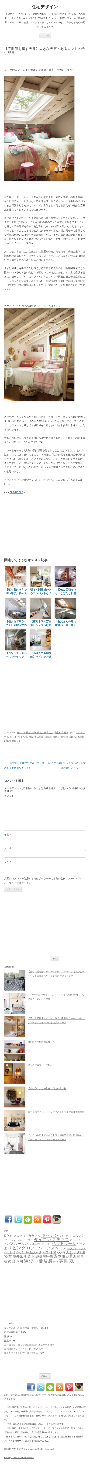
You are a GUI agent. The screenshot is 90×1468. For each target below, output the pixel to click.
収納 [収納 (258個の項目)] (61, 1252)
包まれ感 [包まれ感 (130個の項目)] (49, 1252)
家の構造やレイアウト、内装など (21, 1349)
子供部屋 (38, 736)
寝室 (47, 736)
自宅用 (64, 736)
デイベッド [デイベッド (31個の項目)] (75, 1240)
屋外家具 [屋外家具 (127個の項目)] (20, 1256)
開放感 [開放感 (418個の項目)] (46, 1261)
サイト (8, 861)
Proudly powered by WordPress (19, 1457)
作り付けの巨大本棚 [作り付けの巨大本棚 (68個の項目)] (28, 1252)
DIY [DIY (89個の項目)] (6, 1235)
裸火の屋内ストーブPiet (40, 1065)
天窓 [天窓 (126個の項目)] (69, 1252)
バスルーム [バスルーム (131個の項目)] (16, 1243)
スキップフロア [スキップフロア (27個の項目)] (18, 1240)
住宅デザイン (45, 6)
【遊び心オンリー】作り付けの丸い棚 (47, 1088)
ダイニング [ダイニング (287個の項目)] (45, 1239)
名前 (7, 834)
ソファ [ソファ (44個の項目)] (29, 1240)
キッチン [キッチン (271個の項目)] (50, 1235)
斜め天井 (55, 736)
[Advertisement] (45, 61)
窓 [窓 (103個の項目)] (9, 1261)
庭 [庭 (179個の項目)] (29, 1256)
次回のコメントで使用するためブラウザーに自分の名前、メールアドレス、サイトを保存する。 (43, 880)
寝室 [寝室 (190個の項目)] (8, 1256)
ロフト (13, 736)
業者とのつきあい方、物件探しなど (22, 1353)
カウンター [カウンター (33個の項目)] (22, 1236)
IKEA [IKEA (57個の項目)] (13, 1235)
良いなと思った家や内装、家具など (35, 732)
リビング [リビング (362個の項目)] (17, 1247)
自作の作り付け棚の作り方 (41, 1041)
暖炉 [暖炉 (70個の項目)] (46, 1256)
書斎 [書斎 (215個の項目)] (53, 1256)
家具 (6, 1340)
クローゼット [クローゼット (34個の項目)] (65, 1236)
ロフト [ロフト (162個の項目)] (32, 1248)
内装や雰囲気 (61, 732)
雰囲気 (72, 736)
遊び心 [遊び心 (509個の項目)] (31, 1261)
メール (8, 848)
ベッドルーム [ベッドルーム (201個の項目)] (64, 1243)
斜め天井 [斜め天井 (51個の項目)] (37, 1256)
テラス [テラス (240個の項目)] (62, 1239)
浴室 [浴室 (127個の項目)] (76, 1256)
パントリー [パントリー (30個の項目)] (46, 1244)
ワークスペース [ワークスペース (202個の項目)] (53, 1248)
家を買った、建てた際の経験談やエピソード (27, 1344)
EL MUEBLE (16, 492)
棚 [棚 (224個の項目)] (70, 1256)
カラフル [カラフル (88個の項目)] (34, 1235)
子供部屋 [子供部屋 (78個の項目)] (79, 1252)
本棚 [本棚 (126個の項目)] (61, 1256)
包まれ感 (22, 736)
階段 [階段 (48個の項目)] (55, 1261)
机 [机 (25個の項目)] (67, 1257)
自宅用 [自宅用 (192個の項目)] (17, 1261)
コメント (9, 796)
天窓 (31, 736)
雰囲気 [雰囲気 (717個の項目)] (66, 1261)
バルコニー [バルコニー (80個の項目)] (32, 1243)
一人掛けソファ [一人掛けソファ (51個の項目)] (76, 1248)
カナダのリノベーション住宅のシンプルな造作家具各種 (56, 1112)
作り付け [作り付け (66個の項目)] (9, 1252)
